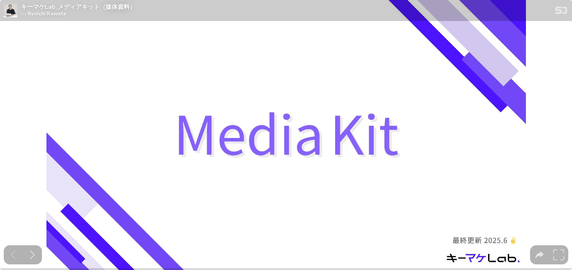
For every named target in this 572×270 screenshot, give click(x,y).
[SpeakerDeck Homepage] (561, 11)
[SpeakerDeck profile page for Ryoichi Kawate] (10, 11)
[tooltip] (539, 254)
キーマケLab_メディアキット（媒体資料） (78, 7)
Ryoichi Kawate (47, 13)
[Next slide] (32, 254)
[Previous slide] (13, 254)
